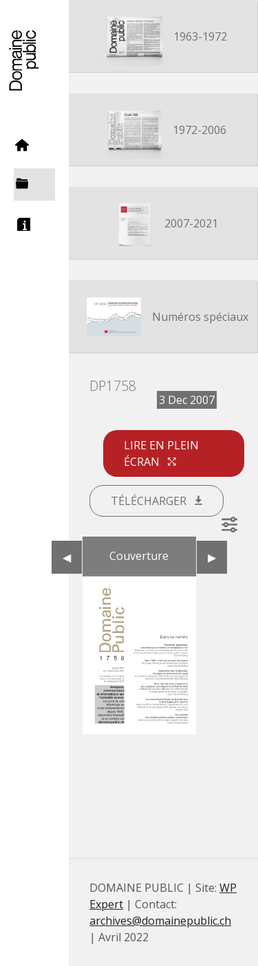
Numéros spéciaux (163, 318)
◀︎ (72, 557)
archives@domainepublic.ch (160, 920)
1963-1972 (163, 37)
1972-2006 (163, 131)
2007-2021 (163, 224)
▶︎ (217, 557)
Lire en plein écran (161, 453)
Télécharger (156, 500)
